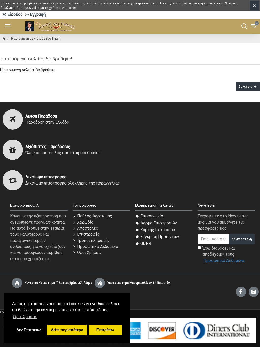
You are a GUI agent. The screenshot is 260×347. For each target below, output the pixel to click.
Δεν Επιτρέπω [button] (28, 330)
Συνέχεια (245, 86)
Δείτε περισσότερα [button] (67, 330)
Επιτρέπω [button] (105, 330)
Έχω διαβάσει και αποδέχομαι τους (221, 255)
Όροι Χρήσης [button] (25, 317)
